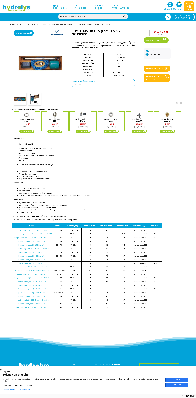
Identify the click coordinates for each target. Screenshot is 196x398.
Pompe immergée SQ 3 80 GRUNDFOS (32, 284)
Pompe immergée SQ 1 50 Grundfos (32, 254)
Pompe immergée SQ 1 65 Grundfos (32, 302)
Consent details (9, 390)
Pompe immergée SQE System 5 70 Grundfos (32, 291)
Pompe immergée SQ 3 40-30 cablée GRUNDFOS (32, 306)
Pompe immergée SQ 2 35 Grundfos (32, 258)
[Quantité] (147, 31)
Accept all (177, 380)
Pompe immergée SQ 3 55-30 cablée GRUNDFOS (32, 236)
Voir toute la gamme (23, 31)
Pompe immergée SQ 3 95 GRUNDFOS (32, 287)
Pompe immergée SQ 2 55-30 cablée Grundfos (32, 265)
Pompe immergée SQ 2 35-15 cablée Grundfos (32, 229)
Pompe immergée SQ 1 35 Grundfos (32, 295)
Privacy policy (24, 390)
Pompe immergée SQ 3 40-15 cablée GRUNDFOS (32, 276)
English (7, 372)
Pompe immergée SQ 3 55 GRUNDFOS (32, 262)
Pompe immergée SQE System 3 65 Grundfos (32, 269)
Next (181, 101)
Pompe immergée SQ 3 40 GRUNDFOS (32, 280)
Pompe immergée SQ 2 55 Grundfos (32, 240)
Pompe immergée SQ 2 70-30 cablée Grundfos (32, 247)
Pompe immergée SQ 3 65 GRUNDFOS (32, 251)
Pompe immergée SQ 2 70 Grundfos (32, 243)
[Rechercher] (89, 16)
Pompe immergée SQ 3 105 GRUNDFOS (32, 273)
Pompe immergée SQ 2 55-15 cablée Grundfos (32, 298)
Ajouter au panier (156, 38)
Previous (177, 101)
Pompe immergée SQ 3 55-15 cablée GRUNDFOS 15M (32, 232)
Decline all (177, 385)
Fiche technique (81, 83)
